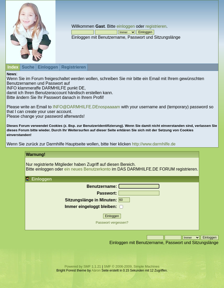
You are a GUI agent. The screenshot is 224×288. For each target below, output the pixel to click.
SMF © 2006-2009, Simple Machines (132, 266)
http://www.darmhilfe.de (153, 144)
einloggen (126, 26)
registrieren (155, 26)
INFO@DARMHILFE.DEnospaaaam (86, 107)
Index (12, 67)
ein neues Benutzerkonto (87, 169)
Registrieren (73, 67)
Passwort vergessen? (112, 222)
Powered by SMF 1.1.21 (83, 266)
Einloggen (48, 67)
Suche (28, 67)
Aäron (96, 270)
